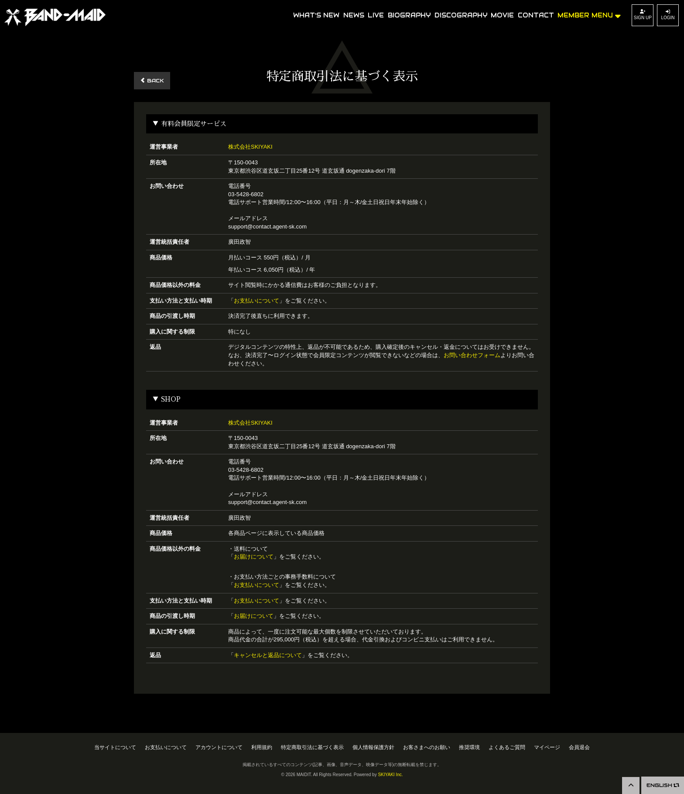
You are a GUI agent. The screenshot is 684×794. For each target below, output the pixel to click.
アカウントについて (219, 747)
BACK (152, 80)
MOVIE (502, 15)
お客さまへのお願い (426, 747)
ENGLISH (661, 785)
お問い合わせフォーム (472, 355)
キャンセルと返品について (268, 655)
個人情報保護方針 (373, 747)
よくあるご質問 (507, 747)
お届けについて (254, 556)
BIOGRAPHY (409, 15)
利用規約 (261, 747)
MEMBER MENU (589, 14)
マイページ (547, 747)
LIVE (376, 15)
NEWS (353, 15)
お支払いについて (256, 300)
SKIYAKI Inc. (390, 774)
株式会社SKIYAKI (250, 146)
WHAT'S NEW (316, 15)
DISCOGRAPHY (460, 15)
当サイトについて (115, 747)
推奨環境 (469, 747)
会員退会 (579, 747)
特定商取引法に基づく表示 (312, 747)
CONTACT (536, 15)
